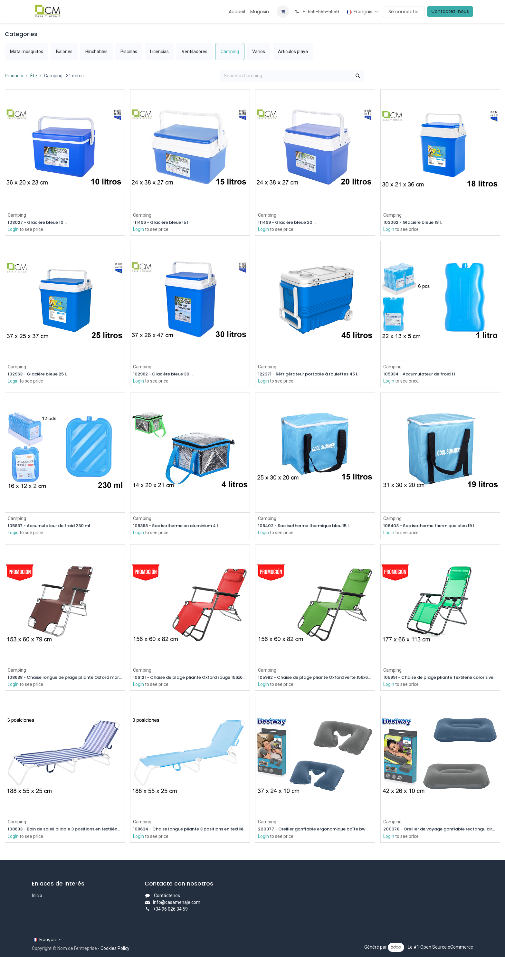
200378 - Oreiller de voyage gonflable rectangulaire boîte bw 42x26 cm (440, 830)
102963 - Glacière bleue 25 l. (41, 374)
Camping (17, 214)
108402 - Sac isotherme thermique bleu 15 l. (309, 526)
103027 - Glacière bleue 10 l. (40, 222)
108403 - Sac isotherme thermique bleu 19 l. (434, 526)
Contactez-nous (450, 11)
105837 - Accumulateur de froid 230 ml (54, 526)
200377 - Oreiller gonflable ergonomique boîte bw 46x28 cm (315, 830)
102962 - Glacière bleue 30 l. (166, 374)
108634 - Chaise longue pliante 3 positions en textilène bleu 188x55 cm (190, 830)
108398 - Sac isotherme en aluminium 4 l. (181, 526)
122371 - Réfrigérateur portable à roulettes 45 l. (314, 374)
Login (13, 229)
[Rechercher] (357, 76)
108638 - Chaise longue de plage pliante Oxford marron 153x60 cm (65, 678)
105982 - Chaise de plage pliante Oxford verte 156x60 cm (315, 678)
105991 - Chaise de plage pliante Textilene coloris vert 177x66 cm (440, 678)
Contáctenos (167, 895)
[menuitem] (237, 12)
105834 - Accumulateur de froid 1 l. (424, 374)
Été (33, 75)
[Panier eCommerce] (283, 11)
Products (14, 75)
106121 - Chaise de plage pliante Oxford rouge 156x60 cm (190, 678)
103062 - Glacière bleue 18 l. (415, 222)
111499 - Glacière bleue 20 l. (290, 222)
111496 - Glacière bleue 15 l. (164, 222)
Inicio (37, 895)
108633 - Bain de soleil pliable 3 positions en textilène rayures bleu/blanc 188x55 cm (65, 830)
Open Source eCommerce (446, 947)
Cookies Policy (114, 948)
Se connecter (403, 11)
